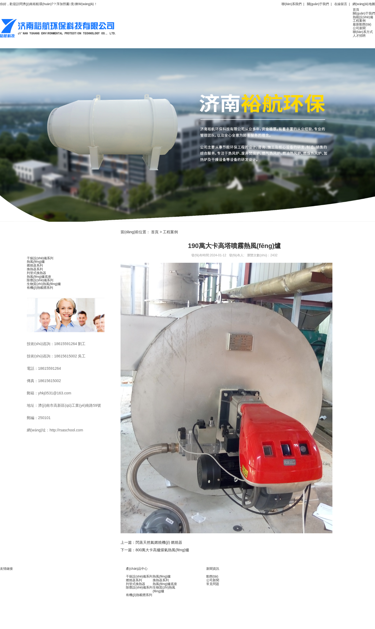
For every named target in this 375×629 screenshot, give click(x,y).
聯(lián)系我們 (292, 4)
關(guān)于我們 (318, 4)
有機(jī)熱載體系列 (40, 288)
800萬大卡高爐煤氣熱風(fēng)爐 (162, 550)
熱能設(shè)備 (363, 17)
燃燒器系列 (35, 265)
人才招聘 (359, 36)
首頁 (356, 10)
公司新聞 (359, 28)
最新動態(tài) (362, 24)
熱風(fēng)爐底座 (39, 277)
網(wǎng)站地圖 (363, 4)
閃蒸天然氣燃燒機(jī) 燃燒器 (159, 542)
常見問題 (212, 584)
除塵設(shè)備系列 (40, 280)
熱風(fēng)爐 (36, 262)
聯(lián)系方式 (363, 32)
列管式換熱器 (36, 273)
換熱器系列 (35, 269)
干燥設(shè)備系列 (40, 258)
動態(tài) (212, 576)
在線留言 (340, 4)
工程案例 (359, 21)
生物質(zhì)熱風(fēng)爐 (44, 284)
